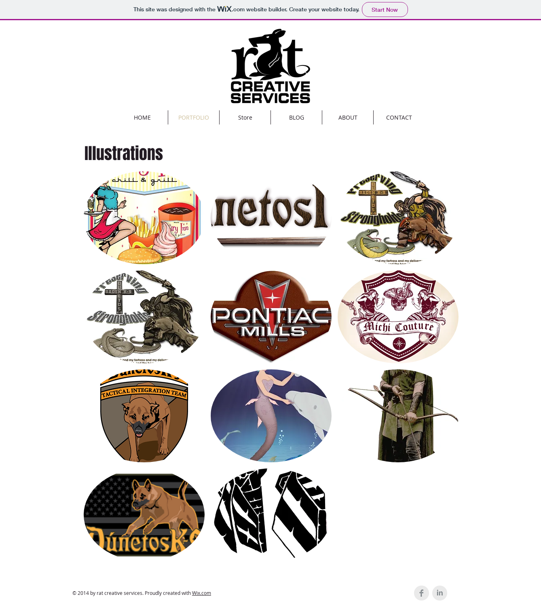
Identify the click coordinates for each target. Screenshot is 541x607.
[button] (144, 217)
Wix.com (201, 593)
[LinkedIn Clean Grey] (439, 593)
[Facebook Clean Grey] (421, 593)
